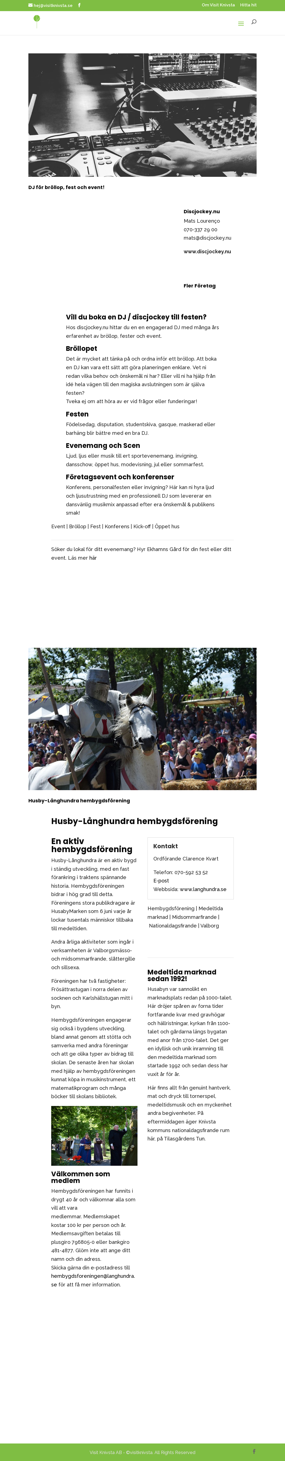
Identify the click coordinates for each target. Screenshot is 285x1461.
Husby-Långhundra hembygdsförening (79, 800)
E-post (161, 881)
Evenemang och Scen (103, 445)
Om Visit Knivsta (218, 5)
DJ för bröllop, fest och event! (66, 187)
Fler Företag (200, 285)
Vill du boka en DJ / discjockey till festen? (136, 317)
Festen (77, 414)
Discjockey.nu (202, 211)
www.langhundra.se (203, 889)
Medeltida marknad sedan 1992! (182, 975)
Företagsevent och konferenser (120, 477)
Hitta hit (248, 5)
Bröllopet (81, 348)
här (93, 558)
